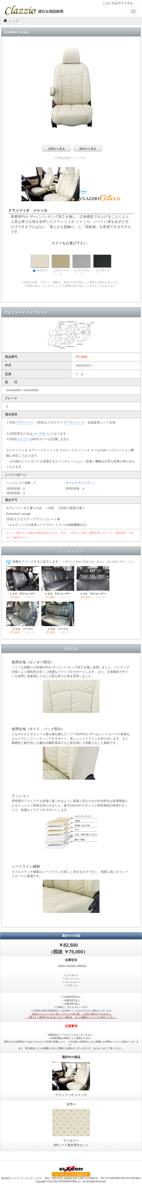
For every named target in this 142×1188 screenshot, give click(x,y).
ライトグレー (81, 265)
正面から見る (56, 148)
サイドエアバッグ (77, 483)
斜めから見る (87, 148)
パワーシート (24, 422)
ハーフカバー (41, 433)
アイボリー (40, 263)
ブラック (102, 263)
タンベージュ (60, 265)
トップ (13, 21)
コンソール (24, 439)
